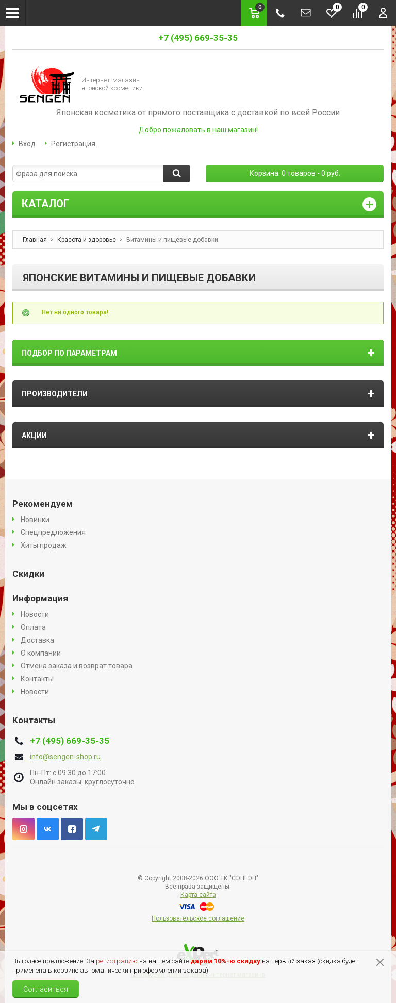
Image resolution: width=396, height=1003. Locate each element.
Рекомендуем (42, 503)
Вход (27, 144)
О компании (41, 653)
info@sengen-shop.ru (65, 757)
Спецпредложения (53, 532)
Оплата (33, 627)
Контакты (37, 679)
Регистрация (73, 144)
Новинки (35, 519)
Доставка (37, 640)
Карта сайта (198, 894)
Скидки (28, 574)
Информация (40, 598)
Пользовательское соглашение (198, 918)
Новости (35, 614)
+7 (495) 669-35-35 (198, 37)
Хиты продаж (44, 545)
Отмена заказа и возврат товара (77, 666)
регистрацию (117, 961)
